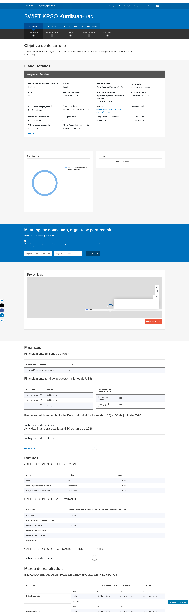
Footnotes (28, 448)
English (129, 6)
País (30, 92)
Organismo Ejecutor (71, 106)
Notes (31, 133)
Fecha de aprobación (105, 92)
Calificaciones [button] (89, 34)
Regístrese (93, 253)
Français (137, 6)
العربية (144, 6)
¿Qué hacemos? (30, 6)
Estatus (65, 83)
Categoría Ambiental (71, 117)
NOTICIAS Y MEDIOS (90, 26)
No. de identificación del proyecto (43, 83)
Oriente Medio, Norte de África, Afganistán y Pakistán (109, 110)
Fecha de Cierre (137, 117)
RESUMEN (33, 26)
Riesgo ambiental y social (107, 117)
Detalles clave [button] (52, 34)
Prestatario (136, 83)
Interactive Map (153, 321)
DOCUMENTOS (70, 26)
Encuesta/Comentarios (178, 602)
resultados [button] (107, 34)
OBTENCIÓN (52, 26)
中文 (157, 6)
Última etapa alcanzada (39, 125)
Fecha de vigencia (138, 92)
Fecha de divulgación (71, 92)
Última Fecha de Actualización (75, 125)
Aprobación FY (137, 106)
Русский (151, 6)
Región (99, 106)
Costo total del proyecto (40, 106)
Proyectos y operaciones (46, 6)
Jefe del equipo (103, 83)
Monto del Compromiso (38, 117)
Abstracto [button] (33, 34)
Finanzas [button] (70, 34)
